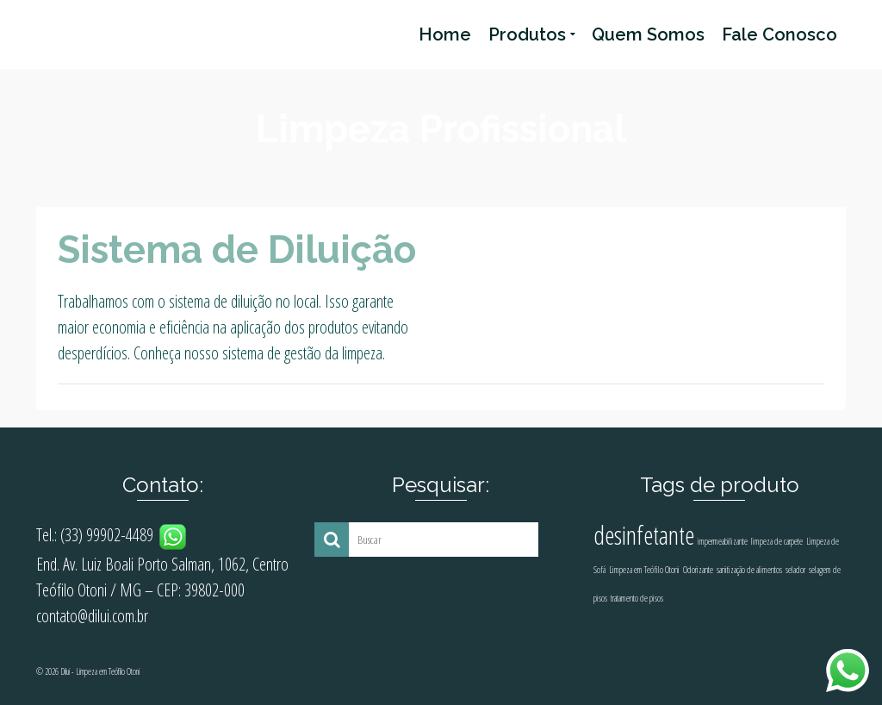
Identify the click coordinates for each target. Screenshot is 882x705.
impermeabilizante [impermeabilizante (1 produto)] (723, 541)
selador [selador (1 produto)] (795, 570)
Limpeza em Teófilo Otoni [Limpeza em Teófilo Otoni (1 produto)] (644, 570)
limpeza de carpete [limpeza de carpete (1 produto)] (777, 541)
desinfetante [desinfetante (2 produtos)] (643, 535)
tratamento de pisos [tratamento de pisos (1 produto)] (637, 598)
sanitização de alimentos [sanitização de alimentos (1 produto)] (749, 570)
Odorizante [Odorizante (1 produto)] (698, 570)
